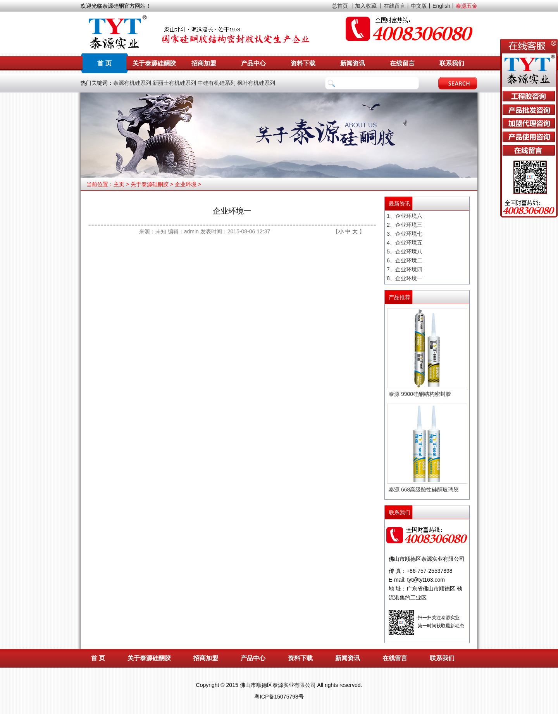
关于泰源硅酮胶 (154, 63)
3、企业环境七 (404, 234)
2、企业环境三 (404, 225)
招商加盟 (203, 63)
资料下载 (303, 63)
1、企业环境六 (404, 216)
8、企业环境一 (404, 278)
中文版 (419, 6)
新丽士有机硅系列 (174, 83)
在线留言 (394, 6)
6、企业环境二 (404, 260)
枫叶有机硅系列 (256, 83)
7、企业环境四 (404, 269)
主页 (119, 184)
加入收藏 (366, 6)
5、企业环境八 (404, 251)
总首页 (340, 6)
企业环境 (185, 184)
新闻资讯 (352, 63)
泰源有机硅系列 (132, 83)
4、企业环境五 (404, 243)
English (441, 6)
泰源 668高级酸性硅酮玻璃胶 (424, 489)
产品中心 (253, 63)
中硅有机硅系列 (217, 83)
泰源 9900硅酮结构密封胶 (420, 394)
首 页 (104, 63)
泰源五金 (466, 6)
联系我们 (451, 63)
